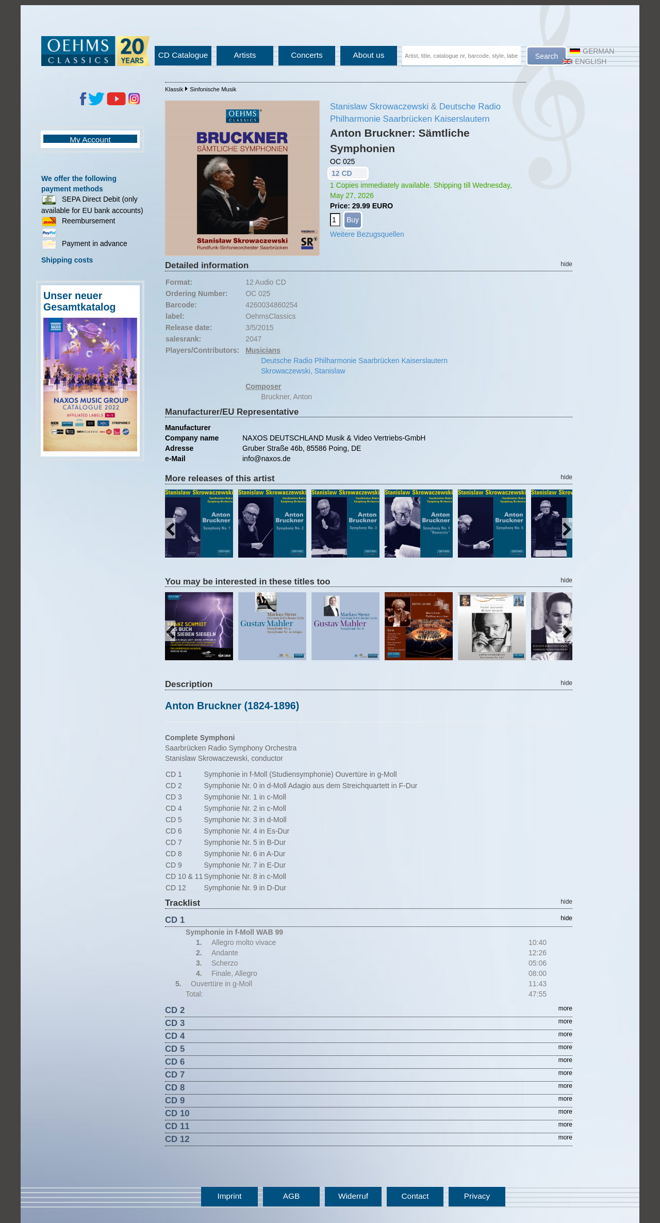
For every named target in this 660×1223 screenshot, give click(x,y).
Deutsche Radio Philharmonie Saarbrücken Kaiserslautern (354, 360)
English (584, 61)
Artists (245, 55)
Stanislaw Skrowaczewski (379, 106)
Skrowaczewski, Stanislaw (303, 371)
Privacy (477, 1196)
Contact (414, 1196)
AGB (291, 1196)
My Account (90, 139)
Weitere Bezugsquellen (367, 234)
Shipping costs (67, 260)
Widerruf (353, 1196)
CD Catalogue (183, 55)
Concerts (307, 55)
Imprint (229, 1196)
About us (369, 55)
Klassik (174, 89)
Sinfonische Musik (213, 89)
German (592, 51)
